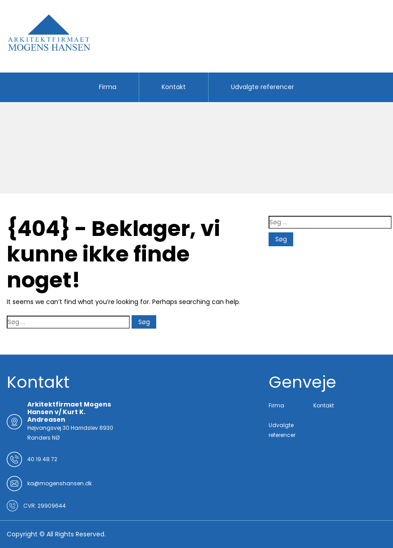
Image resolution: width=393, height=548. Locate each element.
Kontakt (174, 86)
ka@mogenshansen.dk (59, 483)
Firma (107, 86)
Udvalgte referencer (262, 86)
